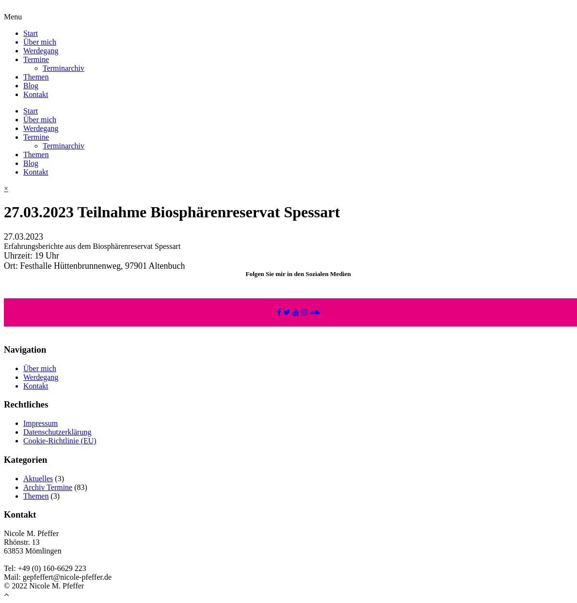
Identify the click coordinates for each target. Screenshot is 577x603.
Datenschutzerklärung (57, 432)
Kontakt (35, 94)
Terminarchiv (63, 68)
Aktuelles (38, 478)
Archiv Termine (47, 487)
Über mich (39, 42)
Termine (36, 59)
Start (30, 33)
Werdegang (40, 51)
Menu (13, 17)
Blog (30, 85)
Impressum (40, 423)
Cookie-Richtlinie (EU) (59, 441)
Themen (35, 77)
